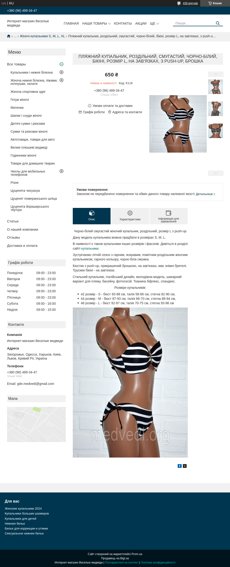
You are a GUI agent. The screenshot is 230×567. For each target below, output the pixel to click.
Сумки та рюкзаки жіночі (29, 131)
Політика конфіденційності (158, 562)
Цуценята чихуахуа (25, 190)
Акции (140, 23)
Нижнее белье (15, 523)
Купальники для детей (20, 518)
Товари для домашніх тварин (33, 163)
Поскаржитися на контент (121, 562)
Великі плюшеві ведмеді (29, 147)
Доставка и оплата (22, 246)
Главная (71, 23)
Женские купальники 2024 (23, 508)
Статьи (13, 221)
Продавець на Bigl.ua (115, 558)
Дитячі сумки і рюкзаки (28, 123)
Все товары (16, 64)
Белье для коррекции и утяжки (26, 528)
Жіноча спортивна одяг (28, 92)
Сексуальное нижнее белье (24, 533)
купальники (90, 248)
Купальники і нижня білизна (32, 72)
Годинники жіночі (23, 155)
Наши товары (94, 23)
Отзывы (13, 237)
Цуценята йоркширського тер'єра (30, 208)
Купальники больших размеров (27, 513)
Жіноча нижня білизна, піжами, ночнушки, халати (34, 82)
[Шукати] (217, 23)
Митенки (17, 107)
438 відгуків (190, 3)
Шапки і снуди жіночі (26, 115)
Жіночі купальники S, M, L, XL (42, 36)
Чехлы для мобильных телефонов (28, 172)
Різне (15, 182)
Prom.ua (137, 554)
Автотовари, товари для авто (33, 139)
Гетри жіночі (20, 99)
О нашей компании (22, 229)
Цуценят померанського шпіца (34, 198)
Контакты (123, 23)
